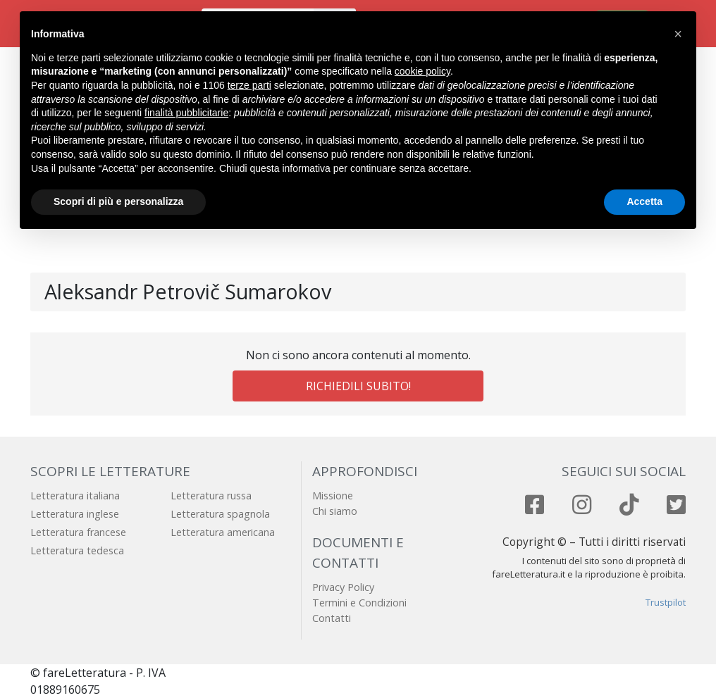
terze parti (249, 85)
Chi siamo (334, 511)
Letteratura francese (78, 532)
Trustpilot (666, 602)
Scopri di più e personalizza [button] (118, 201)
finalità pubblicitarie (186, 112)
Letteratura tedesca (77, 550)
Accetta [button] (644, 201)
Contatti (331, 618)
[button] (678, 34)
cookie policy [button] (422, 71)
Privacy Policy (343, 587)
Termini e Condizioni (359, 602)
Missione (332, 495)
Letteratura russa (211, 495)
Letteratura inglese (74, 514)
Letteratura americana (223, 532)
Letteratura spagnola (220, 514)
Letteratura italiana (75, 495)
